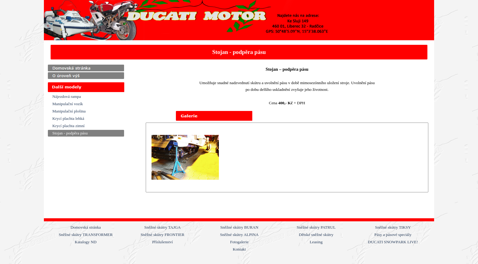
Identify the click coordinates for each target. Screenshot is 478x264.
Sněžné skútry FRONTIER (162, 234)
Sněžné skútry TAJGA (162, 227)
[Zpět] (150, 157)
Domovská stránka (85, 227)
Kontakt (239, 249)
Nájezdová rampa (66, 96)
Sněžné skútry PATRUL (316, 227)
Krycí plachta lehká (68, 118)
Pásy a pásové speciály (393, 234)
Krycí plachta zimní (68, 125)
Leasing (316, 242)
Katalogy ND (85, 242)
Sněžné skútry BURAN (239, 227)
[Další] (424, 157)
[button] (185, 157)
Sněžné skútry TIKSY (393, 227)
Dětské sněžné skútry (316, 234)
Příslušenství (162, 242)
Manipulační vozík (67, 104)
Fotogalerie (239, 242)
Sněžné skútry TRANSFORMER (86, 234)
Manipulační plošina (69, 111)
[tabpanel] (239, 52)
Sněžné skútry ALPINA (239, 234)
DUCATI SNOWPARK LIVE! (393, 242)
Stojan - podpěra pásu (70, 133)
